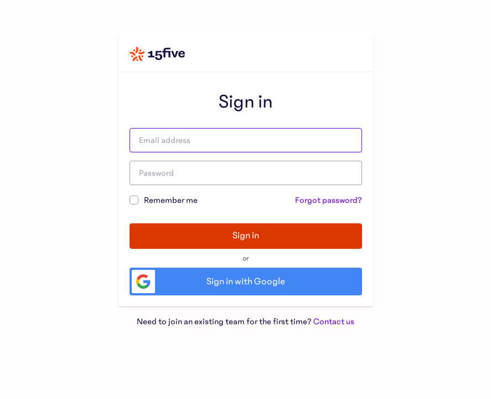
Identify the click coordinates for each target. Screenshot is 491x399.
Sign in (245, 235)
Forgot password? (328, 200)
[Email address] (246, 140)
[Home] (157, 53)
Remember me (164, 199)
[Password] (246, 173)
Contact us (333, 321)
